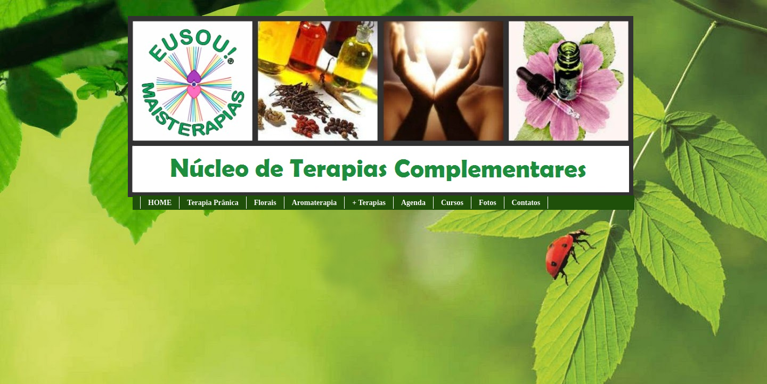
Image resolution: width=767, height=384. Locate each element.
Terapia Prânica (212, 203)
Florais (265, 203)
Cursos (452, 203)
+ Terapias (369, 203)
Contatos (526, 203)
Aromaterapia (314, 203)
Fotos (487, 203)
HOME (160, 203)
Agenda (413, 203)
